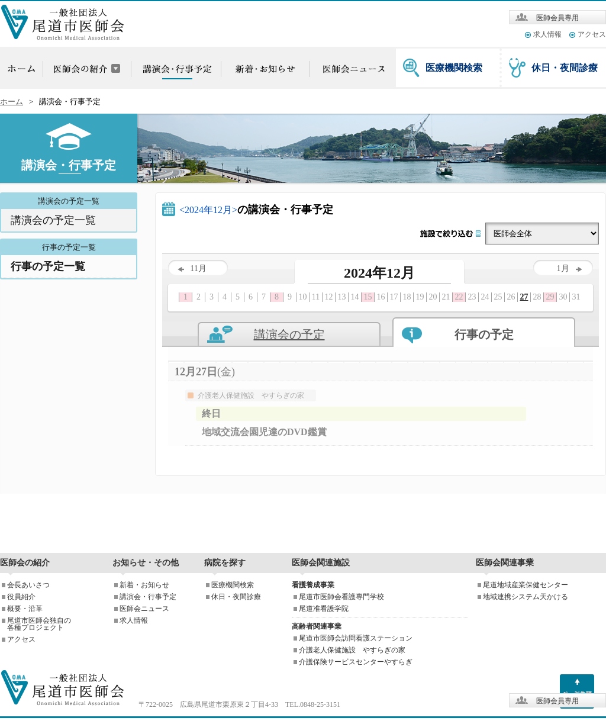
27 (524, 296)
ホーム (11, 102)
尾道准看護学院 (324, 608)
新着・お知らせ (144, 584)
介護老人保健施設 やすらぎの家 (352, 650)
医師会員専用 (557, 18)
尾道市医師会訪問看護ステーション (355, 638)
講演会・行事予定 (148, 596)
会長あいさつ (28, 584)
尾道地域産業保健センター (525, 584)
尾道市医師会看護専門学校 (341, 596)
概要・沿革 (25, 608)
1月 (569, 269)
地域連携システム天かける (525, 596)
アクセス (592, 34)
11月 (192, 269)
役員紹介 (21, 596)
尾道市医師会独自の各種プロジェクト (39, 624)
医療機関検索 (454, 68)
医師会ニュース (144, 608)
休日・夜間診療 (564, 68)
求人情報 (547, 34)
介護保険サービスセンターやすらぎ (355, 661)
